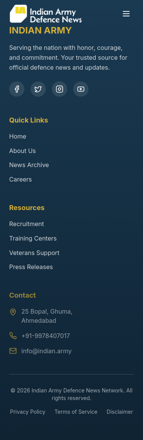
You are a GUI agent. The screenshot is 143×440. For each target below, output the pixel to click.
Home (17, 136)
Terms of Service (76, 411)
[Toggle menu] (126, 10)
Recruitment (26, 224)
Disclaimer (120, 411)
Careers (20, 179)
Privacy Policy (27, 411)
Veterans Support (34, 253)
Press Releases (31, 267)
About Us (22, 151)
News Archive (29, 165)
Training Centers (33, 238)
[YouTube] (80, 89)
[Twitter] (38, 89)
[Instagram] (59, 89)
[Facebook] (16, 89)
